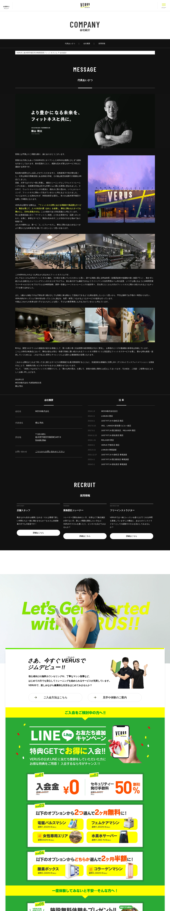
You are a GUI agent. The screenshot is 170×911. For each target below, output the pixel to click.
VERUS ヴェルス (85, 5)
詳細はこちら (38, 533)
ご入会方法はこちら (55, 697)
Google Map (40, 440)
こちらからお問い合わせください (50, 451)
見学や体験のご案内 (115, 697)
